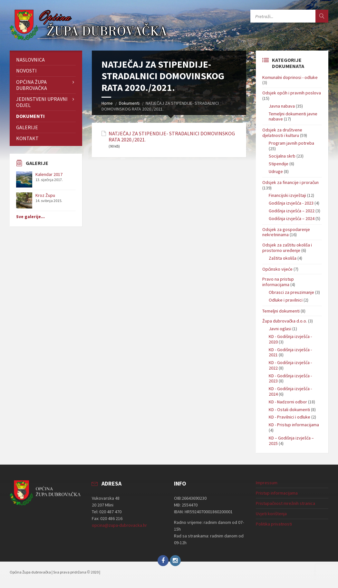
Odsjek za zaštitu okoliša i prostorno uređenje (287, 247)
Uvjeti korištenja (271, 513)
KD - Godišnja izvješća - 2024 (290, 391)
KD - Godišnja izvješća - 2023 (290, 378)
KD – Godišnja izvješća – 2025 (291, 440)
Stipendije (278, 164)
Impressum (266, 483)
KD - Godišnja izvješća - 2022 (290, 365)
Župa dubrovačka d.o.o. (284, 321)
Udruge (276, 171)
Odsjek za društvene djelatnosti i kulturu (282, 132)
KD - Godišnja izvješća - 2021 (290, 352)
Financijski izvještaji (287, 195)
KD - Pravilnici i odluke (289, 417)
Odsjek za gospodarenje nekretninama (286, 232)
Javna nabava (282, 106)
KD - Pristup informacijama (294, 425)
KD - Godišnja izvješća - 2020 (290, 339)
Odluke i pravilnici (286, 300)
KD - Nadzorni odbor (288, 402)
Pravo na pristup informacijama (278, 281)
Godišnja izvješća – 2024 (291, 218)
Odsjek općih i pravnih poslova (291, 93)
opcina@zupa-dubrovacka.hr (119, 525)
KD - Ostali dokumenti (289, 409)
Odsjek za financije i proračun (290, 182)
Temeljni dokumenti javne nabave (293, 116)
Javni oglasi (280, 329)
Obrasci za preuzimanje (291, 292)
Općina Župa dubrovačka (31, 85)
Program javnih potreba (291, 143)
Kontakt (27, 138)
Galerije (27, 127)
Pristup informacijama (277, 493)
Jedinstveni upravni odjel (42, 102)
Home (107, 103)
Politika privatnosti (274, 524)
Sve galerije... (30, 216)
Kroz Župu (45, 195)
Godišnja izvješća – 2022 (291, 211)
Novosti (26, 70)
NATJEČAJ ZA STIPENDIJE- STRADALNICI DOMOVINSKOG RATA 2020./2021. (172, 136)
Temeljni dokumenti (281, 311)
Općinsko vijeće (277, 269)
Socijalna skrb (282, 156)
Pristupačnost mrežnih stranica (285, 503)
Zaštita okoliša (282, 258)
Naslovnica (30, 59)
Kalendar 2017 (49, 174)
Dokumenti (129, 103)
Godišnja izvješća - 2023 (291, 203)
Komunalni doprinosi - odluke (290, 77)
